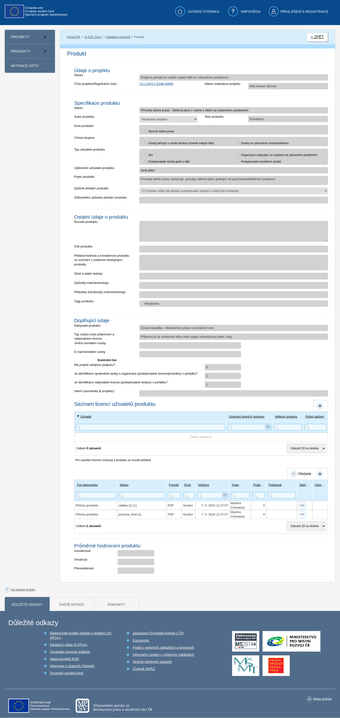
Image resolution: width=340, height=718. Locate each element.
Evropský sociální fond (66, 673)
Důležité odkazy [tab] (27, 604)
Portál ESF (74, 37)
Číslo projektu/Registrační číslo (95, 84)
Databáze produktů (118, 37)
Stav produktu (214, 116)
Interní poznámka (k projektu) (94, 391)
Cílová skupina (84, 137)
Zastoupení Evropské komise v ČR (158, 633)
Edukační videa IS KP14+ (69, 645)
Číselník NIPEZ (144, 669)
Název (78, 75)
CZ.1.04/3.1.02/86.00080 (156, 84)
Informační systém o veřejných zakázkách (163, 655)
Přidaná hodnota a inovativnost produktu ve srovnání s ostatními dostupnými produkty (101, 260)
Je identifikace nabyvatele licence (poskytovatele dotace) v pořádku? (120, 382)
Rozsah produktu (85, 222)
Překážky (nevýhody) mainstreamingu (99, 292)
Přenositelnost (84, 568)
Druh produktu (84, 126)
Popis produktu (84, 176)
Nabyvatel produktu (87, 325)
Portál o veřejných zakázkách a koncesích (163, 647)
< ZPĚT (317, 37)
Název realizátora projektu (222, 84)
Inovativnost (82, 551)
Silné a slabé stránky (88, 273)
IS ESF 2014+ (93, 37)
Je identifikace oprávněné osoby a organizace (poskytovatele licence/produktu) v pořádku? (135, 373)
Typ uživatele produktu (89, 149)
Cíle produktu (83, 246)
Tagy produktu (84, 301)
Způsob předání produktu (91, 188)
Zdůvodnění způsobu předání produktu (100, 197)
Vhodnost (80, 559)
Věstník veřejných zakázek (152, 662)
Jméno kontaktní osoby (90, 343)
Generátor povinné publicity (70, 652)
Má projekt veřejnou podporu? (94, 365)
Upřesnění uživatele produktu (94, 168)
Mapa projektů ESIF (64, 659)
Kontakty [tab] (116, 604)
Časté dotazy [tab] (71, 604)
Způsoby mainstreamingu (91, 283)
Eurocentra (141, 640)
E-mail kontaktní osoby (89, 352)
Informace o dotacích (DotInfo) (72, 666)
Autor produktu (84, 116)
